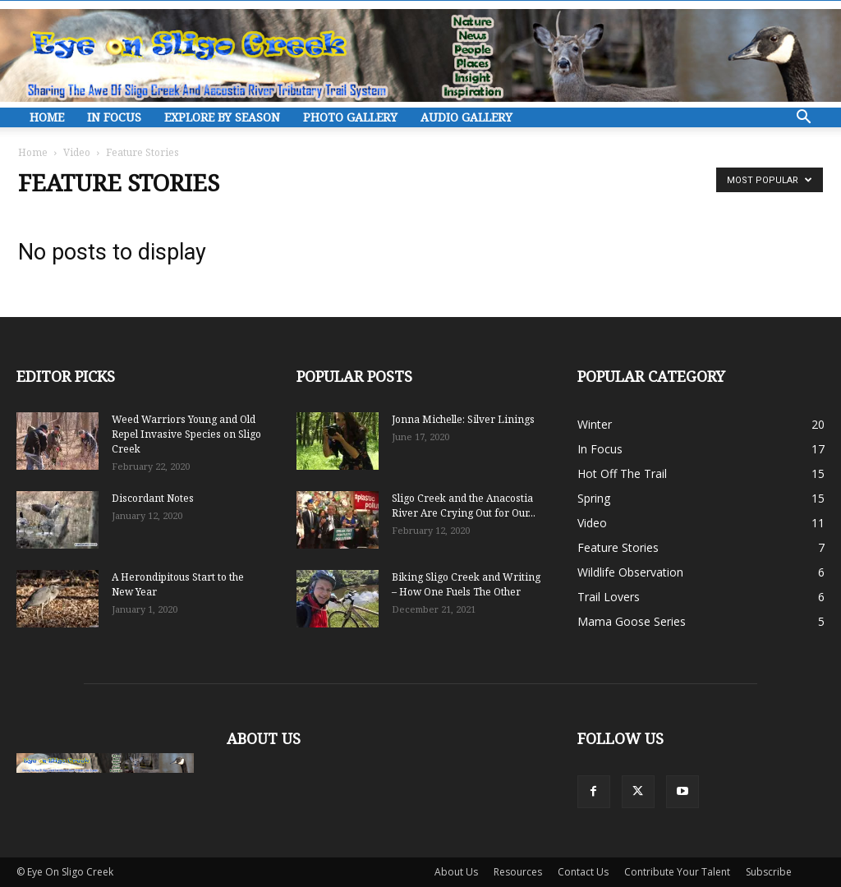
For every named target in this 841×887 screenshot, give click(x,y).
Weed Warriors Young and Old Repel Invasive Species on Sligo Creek (186, 434)
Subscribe (769, 872)
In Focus (114, 117)
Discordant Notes (153, 498)
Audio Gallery (466, 117)
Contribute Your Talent (677, 872)
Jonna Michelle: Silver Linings (463, 419)
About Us (456, 872)
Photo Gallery (350, 117)
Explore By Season (222, 117)
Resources (518, 872)
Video (76, 152)
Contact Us (583, 872)
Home (47, 117)
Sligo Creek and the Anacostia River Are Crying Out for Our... (463, 505)
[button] (803, 118)
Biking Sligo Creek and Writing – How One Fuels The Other (466, 584)
